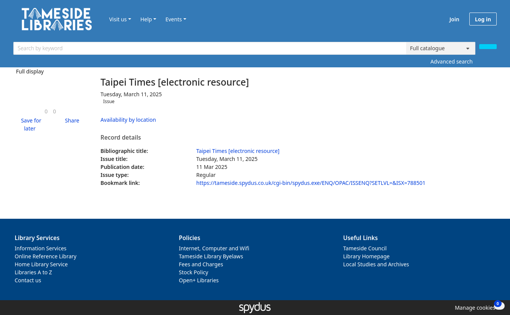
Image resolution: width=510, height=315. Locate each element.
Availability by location (128, 119)
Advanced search (452, 61)
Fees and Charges (201, 264)
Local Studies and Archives (376, 264)
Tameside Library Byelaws (211, 256)
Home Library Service (41, 264)
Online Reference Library (45, 256)
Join (454, 19)
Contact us (28, 280)
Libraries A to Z (33, 272)
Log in (483, 19)
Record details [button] (120, 137)
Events (173, 19)
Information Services (41, 248)
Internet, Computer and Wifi (214, 248)
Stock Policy (193, 272)
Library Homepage (366, 256)
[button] (29, 124)
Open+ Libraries (199, 280)
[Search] (488, 46)
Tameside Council (365, 248)
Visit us (118, 19)
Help (146, 19)
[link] (46, 111)
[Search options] (440, 48)
